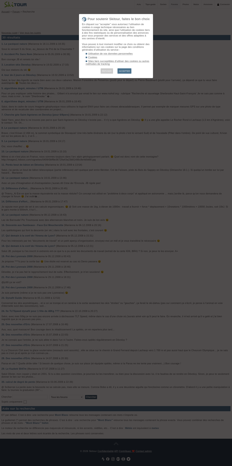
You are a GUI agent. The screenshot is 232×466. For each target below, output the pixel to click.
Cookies (92, 57)
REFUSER (107, 71)
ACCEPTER (124, 71)
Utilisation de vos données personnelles (110, 53)
